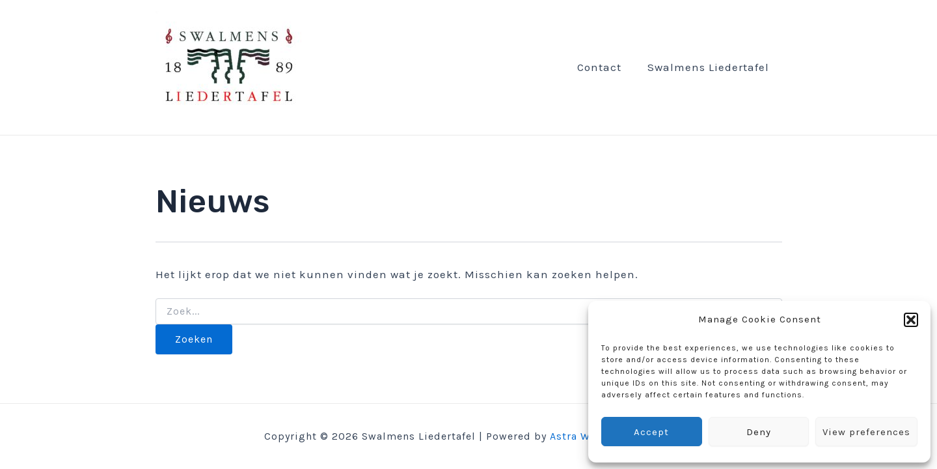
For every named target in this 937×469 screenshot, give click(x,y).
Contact (599, 67)
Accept (651, 432)
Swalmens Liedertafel (708, 67)
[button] (910, 319)
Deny (758, 432)
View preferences (866, 432)
